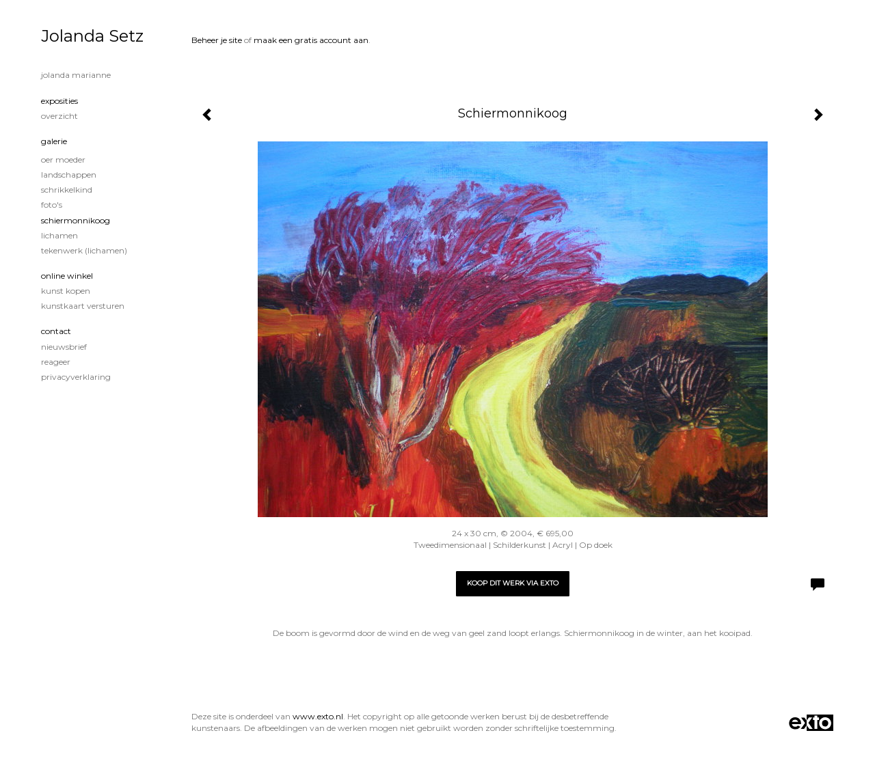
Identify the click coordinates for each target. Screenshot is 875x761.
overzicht (59, 116)
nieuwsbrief (64, 347)
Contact (56, 331)
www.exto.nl (318, 716)
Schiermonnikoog (75, 220)
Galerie (54, 141)
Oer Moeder (63, 159)
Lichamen (59, 235)
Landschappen (68, 174)
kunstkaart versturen (82, 306)
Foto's (51, 204)
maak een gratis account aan (311, 40)
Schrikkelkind (66, 189)
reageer (55, 362)
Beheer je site (216, 40)
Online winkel (67, 276)
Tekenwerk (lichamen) (84, 250)
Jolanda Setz (92, 36)
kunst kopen (65, 291)
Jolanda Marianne (76, 75)
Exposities (59, 101)
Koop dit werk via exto (512, 583)
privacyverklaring (76, 377)
